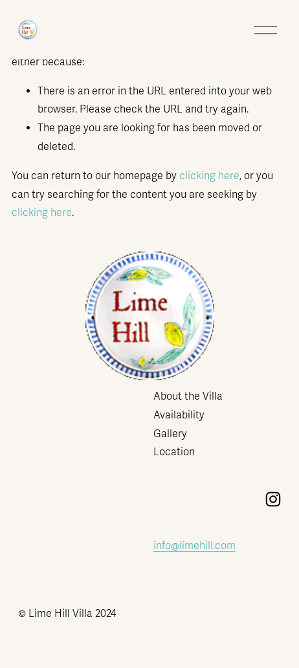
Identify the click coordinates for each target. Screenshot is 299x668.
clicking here (209, 175)
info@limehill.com (194, 545)
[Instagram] (273, 499)
